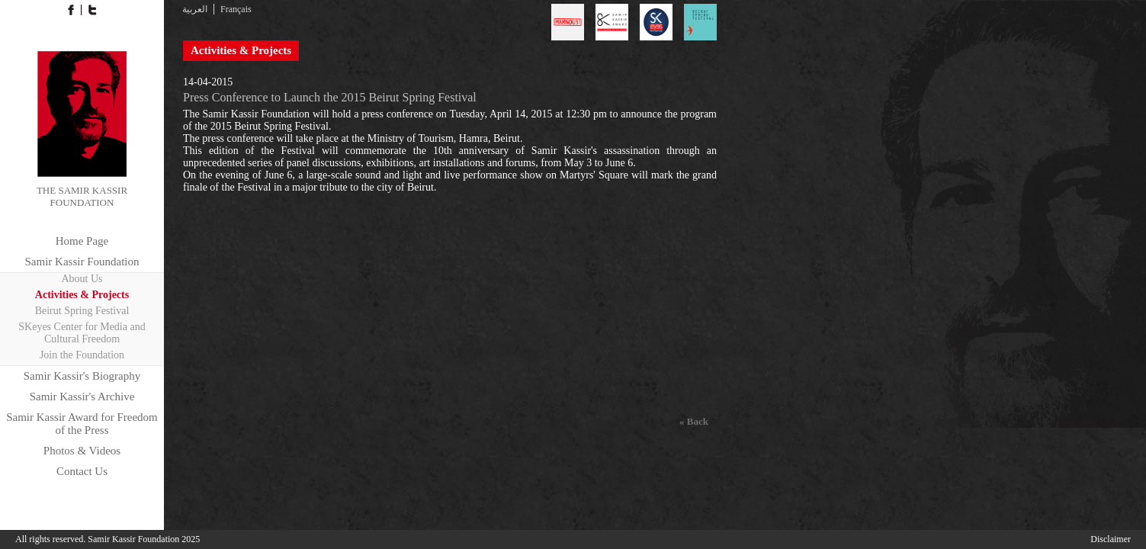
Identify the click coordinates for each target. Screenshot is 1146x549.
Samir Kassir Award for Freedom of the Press (82, 423)
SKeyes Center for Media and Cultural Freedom (81, 333)
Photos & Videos (81, 451)
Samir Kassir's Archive (82, 396)
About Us (81, 278)
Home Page (82, 241)
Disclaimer (1110, 539)
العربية (194, 9)
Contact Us (82, 471)
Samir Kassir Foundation (82, 261)
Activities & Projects (82, 294)
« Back (693, 421)
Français (236, 9)
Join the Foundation (82, 355)
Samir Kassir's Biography (82, 376)
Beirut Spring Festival (82, 310)
